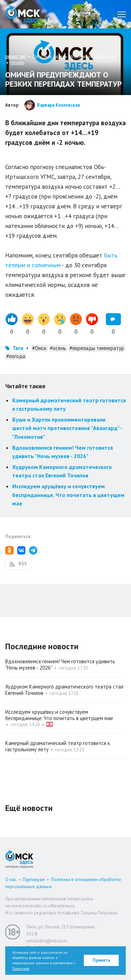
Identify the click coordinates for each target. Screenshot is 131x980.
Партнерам (34, 879)
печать (17, 63)
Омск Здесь (22, 14)
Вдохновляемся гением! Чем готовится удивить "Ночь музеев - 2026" (60, 664)
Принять (101, 960)
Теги (18, 348)
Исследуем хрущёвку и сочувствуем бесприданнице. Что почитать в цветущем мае (68, 495)
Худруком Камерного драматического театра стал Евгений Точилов (64, 689)
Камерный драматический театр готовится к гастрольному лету (57, 746)
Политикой (20, 968)
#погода (15, 356)
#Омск (39, 348)
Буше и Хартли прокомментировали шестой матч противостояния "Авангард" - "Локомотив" (67, 428)
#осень (58, 348)
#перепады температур (97, 348)
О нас (10, 879)
